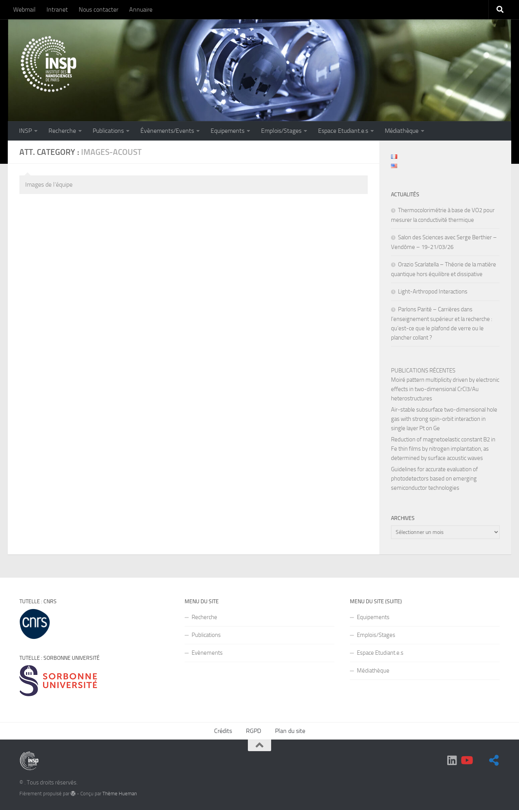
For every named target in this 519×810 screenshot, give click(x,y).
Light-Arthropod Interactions (432, 291)
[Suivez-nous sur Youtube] (466, 760)
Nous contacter (98, 9)
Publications (108, 130)
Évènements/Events (167, 130)
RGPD (253, 730)
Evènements (207, 652)
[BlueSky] (480, 761)
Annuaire (140, 9)
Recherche (62, 130)
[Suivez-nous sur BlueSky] (494, 760)
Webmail (24, 9)
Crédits (223, 730)
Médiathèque (402, 130)
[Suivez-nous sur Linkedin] (452, 760)
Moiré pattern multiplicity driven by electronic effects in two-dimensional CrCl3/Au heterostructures (445, 389)
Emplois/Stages (281, 130)
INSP (25, 130)
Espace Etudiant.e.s (343, 130)
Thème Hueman (119, 793)
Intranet (57, 9)
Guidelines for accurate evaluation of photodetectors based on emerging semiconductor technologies (434, 478)
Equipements (227, 130)
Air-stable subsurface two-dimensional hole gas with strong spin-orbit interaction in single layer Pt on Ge (444, 419)
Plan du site (290, 730)
